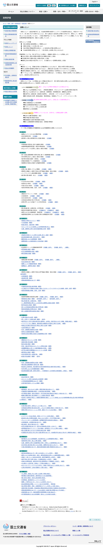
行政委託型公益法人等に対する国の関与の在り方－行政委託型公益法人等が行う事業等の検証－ (49, 432)
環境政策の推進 (26, 298)
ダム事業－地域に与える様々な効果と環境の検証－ (36, 473)
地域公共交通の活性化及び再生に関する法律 (34, 325)
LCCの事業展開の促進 (28, 251)
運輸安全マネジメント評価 (29, 340)
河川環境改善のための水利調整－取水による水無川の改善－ (39, 494)
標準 (49, 5)
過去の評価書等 (9, 68)
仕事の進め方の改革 (27, 317)
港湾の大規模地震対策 (28, 331)
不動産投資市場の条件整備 (29, 286)
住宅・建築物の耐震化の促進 (30, 329)
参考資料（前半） (42, 298)
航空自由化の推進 (27, 305)
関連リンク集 (76, 531)
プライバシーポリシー (49, 527)
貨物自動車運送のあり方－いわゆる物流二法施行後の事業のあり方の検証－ (43, 490)
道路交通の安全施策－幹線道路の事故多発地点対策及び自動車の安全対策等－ (44, 488)
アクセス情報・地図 (24, 534)
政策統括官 (18, 23)
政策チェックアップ (11, 43)
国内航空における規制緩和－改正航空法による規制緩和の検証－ (40, 438)
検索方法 (81, 5)
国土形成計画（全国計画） (29, 301)
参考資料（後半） (55, 298)
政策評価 (24, 23)
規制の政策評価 (9, 59)
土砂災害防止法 (26, 327)
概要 (50, 169)
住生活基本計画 (26, 261)
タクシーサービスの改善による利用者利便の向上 (36, 226)
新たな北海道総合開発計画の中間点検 (32, 307)
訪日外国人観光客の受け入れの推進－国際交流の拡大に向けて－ (40, 445)
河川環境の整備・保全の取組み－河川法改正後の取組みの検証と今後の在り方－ (45, 393)
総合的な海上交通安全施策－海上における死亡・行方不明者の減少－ (41, 418)
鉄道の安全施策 (26, 356)
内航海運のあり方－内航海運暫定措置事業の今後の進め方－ (39, 492)
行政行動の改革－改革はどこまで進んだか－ (34, 405)
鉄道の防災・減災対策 (28, 224)
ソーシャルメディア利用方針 (81, 536)
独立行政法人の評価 (11, 91)
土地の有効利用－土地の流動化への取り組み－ (35, 467)
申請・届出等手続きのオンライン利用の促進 (34, 346)
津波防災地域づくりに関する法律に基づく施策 (35, 235)
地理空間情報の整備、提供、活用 (31, 290)
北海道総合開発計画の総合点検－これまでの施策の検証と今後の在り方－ (43, 408)
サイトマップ (93, 5)
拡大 (53, 5)
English (94, 1)
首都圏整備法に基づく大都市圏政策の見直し (34, 348)
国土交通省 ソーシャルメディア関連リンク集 (56, 536)
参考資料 (23, 274)
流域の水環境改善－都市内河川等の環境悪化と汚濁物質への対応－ (41, 461)
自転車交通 (25, 278)
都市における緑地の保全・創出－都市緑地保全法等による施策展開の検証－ (43, 455)
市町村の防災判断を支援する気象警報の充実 (34, 333)
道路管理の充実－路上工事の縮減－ (32, 440)
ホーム (4, 23)
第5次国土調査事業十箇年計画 (30, 364)
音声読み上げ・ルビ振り (68, 5)
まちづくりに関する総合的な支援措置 (32, 379)
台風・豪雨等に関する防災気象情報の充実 (34, 228)
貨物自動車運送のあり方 (29, 280)
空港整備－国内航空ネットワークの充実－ (34, 480)
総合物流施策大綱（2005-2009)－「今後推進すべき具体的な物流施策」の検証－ (45, 370)
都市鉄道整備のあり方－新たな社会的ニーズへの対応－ (38, 453)
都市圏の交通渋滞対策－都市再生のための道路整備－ (37, 475)
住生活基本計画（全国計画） (30, 354)
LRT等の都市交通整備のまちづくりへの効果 (34, 350)
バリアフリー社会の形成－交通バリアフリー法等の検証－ (38, 416)
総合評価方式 (25, 377)
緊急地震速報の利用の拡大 (29, 309)
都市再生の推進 (26, 352)
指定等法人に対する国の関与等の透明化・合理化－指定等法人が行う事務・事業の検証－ (47, 321)
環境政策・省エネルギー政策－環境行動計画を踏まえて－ (38, 389)
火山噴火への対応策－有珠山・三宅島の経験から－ (36, 463)
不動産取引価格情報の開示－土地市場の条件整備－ (36, 391)
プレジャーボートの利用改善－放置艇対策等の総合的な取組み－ (40, 420)
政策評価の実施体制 (11, 30)
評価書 (45, 134)
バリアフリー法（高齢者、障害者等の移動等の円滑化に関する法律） (41, 323)
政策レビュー (9, 47)
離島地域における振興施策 (29, 239)
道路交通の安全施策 (27, 342)
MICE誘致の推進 (26, 253)
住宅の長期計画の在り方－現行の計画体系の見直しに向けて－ (40, 426)
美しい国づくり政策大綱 (29, 319)
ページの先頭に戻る (94, 521)
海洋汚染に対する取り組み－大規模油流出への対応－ (37, 459)
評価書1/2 (42, 210)
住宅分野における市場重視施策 (31, 368)
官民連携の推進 (26, 249)
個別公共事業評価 (10, 50)
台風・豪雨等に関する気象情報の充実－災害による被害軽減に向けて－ (42, 443)
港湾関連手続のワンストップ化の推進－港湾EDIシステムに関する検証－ (43, 428)
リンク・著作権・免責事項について (83, 527)
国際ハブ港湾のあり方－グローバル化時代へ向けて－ (37, 482)
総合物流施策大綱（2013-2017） (31, 237)
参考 (43, 319)
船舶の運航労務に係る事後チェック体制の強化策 (36, 395)
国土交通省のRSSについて (51, 531)
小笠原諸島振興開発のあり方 (30, 381)
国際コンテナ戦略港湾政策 (29, 263)
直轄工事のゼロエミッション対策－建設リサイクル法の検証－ (40, 410)
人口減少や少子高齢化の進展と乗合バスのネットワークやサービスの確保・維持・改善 (47, 288)
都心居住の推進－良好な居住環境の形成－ (34, 477)
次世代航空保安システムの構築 (31, 383)
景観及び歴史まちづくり (29, 220)
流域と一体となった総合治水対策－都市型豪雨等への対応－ (39, 457)
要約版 (53, 484)
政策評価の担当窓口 (93, 31)
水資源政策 (25, 276)
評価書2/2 (50, 210)
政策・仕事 (10, 23)
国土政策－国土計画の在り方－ (31, 424)
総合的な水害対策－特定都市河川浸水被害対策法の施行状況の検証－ (41, 366)
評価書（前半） (47, 247)
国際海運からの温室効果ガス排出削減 (32, 241)
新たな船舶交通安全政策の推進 (31, 311)
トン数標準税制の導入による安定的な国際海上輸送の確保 (38, 303)
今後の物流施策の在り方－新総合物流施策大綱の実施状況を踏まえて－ (42, 447)
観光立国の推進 (26, 344)
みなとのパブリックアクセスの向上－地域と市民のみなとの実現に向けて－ (43, 465)
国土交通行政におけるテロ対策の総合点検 (34, 430)
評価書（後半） (58, 247)
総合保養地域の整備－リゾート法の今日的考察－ (36, 484)
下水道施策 (25, 222)
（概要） (67, 247)
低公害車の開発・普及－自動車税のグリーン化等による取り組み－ (41, 486)
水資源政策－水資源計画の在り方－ (32, 422)
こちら (72, 511)
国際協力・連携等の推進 (29, 266)
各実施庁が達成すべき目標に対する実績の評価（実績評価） (11, 102)
